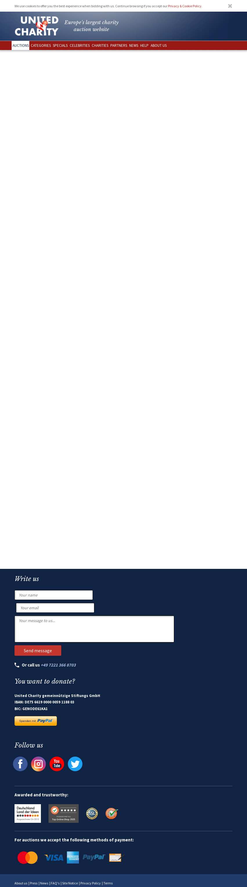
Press (33, 883)
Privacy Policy (90, 883)
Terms (108, 883)
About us (21, 883)
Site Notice (70, 883)
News (44, 883)
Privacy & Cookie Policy (184, 6)
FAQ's (55, 883)
